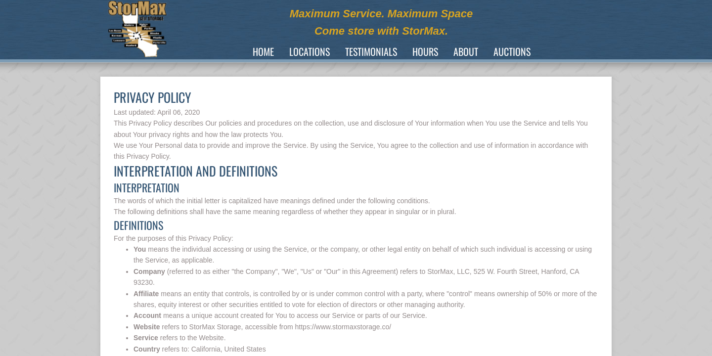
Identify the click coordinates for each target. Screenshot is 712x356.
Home (263, 51)
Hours (425, 51)
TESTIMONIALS (371, 51)
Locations (309, 51)
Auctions (512, 51)
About (465, 51)
